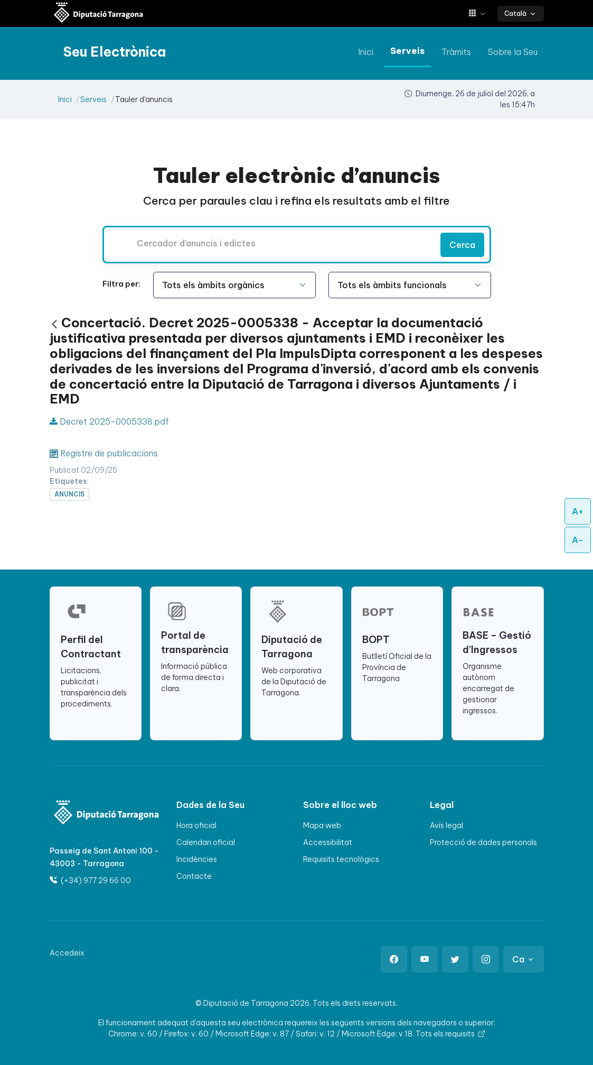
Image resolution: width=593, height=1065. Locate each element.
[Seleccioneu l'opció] (234, 285)
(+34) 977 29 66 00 (90, 880)
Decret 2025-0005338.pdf (109, 421)
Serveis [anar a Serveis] (407, 50)
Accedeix (67, 953)
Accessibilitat (327, 842)
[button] (480, 13)
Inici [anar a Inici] (365, 52)
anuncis (69, 494)
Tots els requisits (450, 1034)
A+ (577, 511)
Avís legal (446, 825)
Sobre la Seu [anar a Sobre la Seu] (513, 52)
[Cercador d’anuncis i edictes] (269, 243)
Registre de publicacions (109, 453)
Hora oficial (196, 825)
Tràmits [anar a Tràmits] (456, 52)
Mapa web (322, 825)
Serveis (93, 99)
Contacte (194, 876)
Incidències (196, 859)
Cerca (462, 245)
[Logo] (88, 813)
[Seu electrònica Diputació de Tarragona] (99, 13)
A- (577, 540)
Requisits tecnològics (341, 859)
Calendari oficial (205, 842)
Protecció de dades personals (483, 842)
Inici (65, 99)
